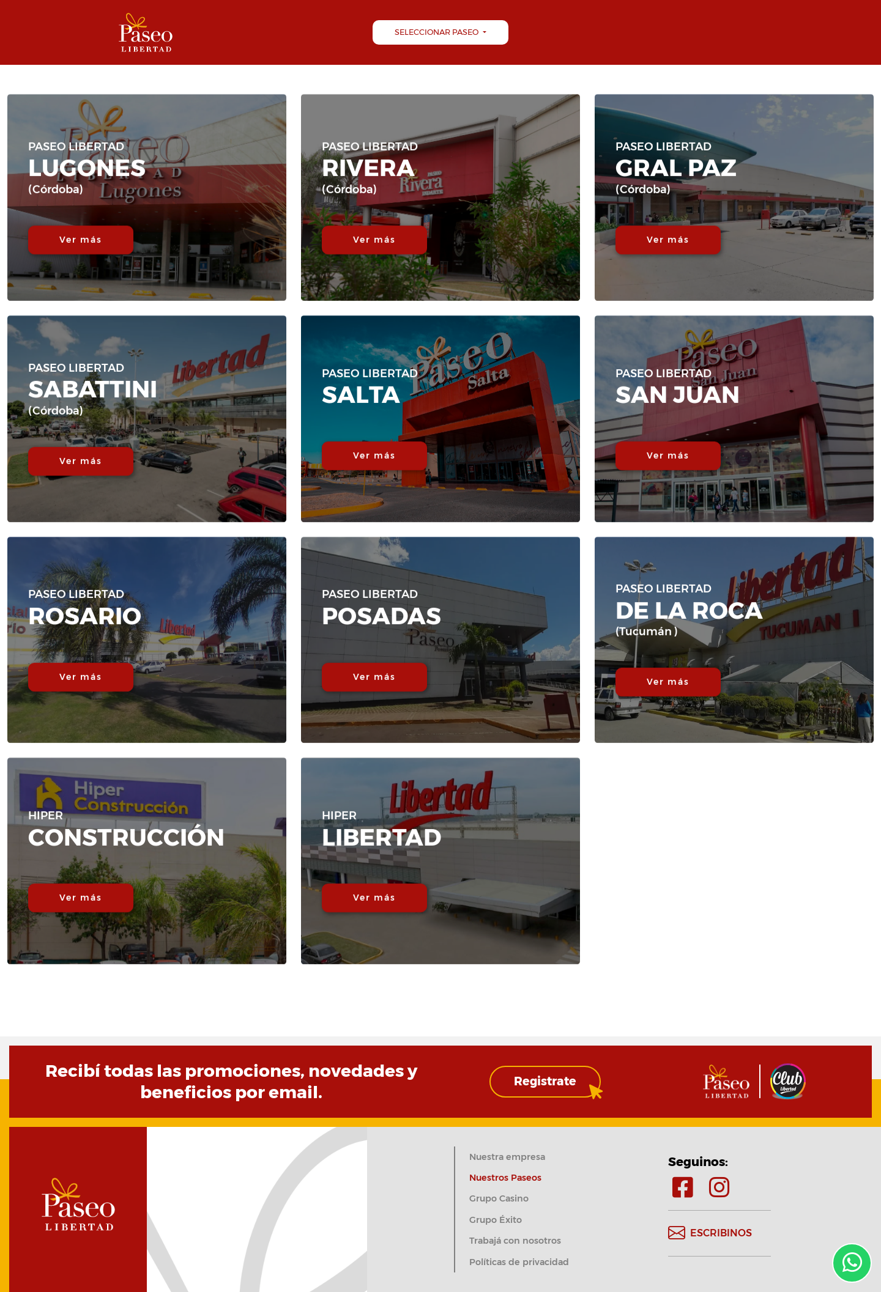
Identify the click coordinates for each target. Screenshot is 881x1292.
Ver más (81, 273)
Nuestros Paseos (505, 1177)
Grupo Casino (499, 1198)
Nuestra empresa (507, 1156)
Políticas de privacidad (519, 1262)
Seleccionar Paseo (437, 32)
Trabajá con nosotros (515, 1240)
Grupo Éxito (495, 1219)
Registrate (545, 1081)
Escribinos (710, 1233)
